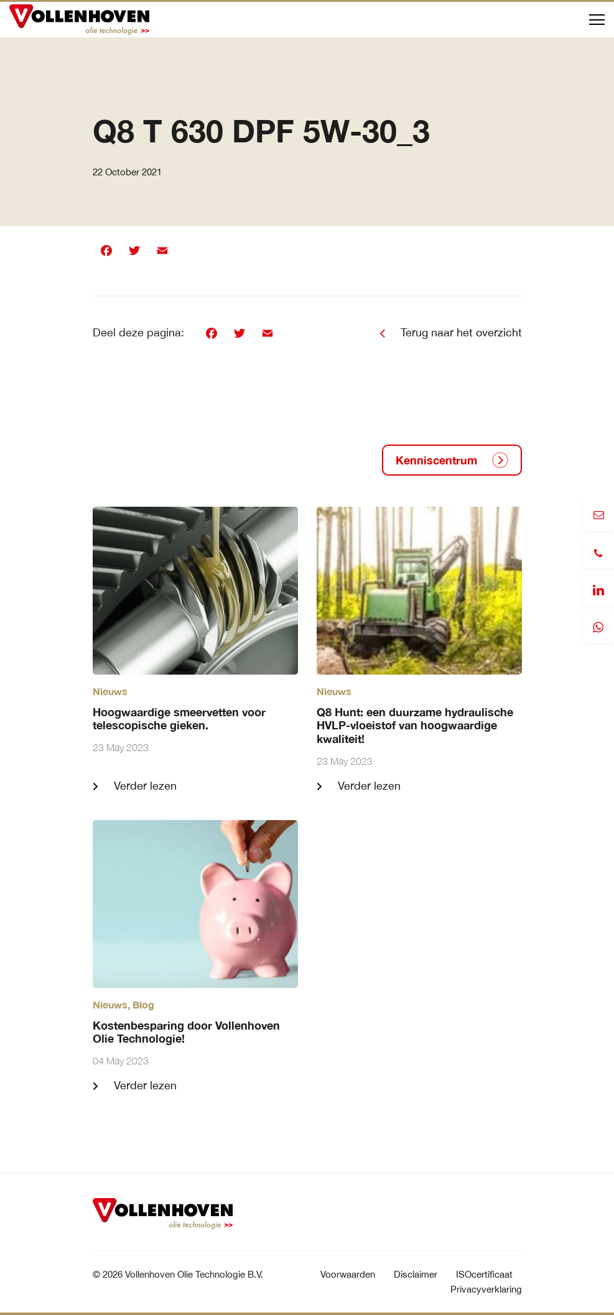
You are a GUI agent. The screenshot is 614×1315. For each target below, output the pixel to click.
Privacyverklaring (486, 1289)
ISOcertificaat (484, 1274)
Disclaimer (415, 1274)
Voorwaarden (347, 1274)
